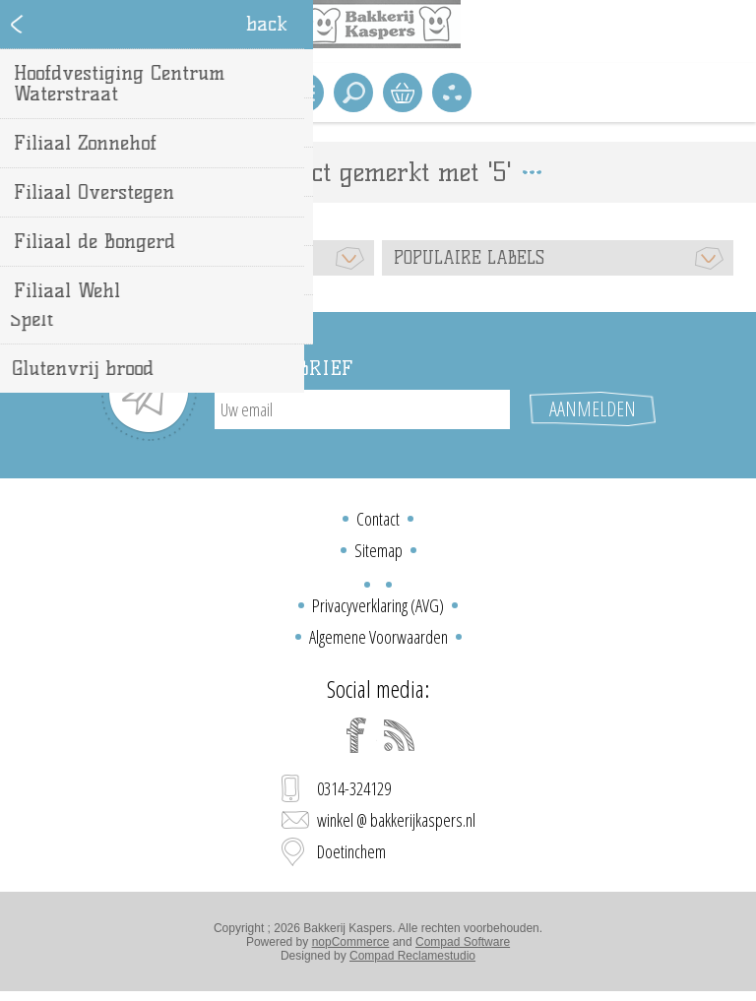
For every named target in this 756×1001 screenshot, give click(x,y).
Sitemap (378, 550)
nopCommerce (351, 942)
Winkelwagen (402, 92)
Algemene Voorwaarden (378, 637)
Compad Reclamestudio (412, 956)
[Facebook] (356, 735)
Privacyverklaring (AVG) (378, 605)
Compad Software (462, 942)
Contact (378, 519)
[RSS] (399, 735)
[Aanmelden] (362, 409)
